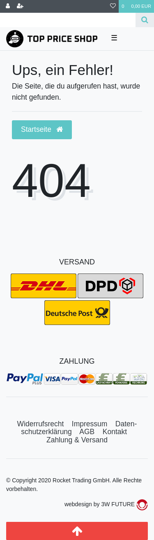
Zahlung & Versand (77, 440)
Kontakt (115, 432)
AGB (86, 432)
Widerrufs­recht (40, 424)
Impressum (90, 424)
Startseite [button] (42, 129)
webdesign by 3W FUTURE (106, 504)
